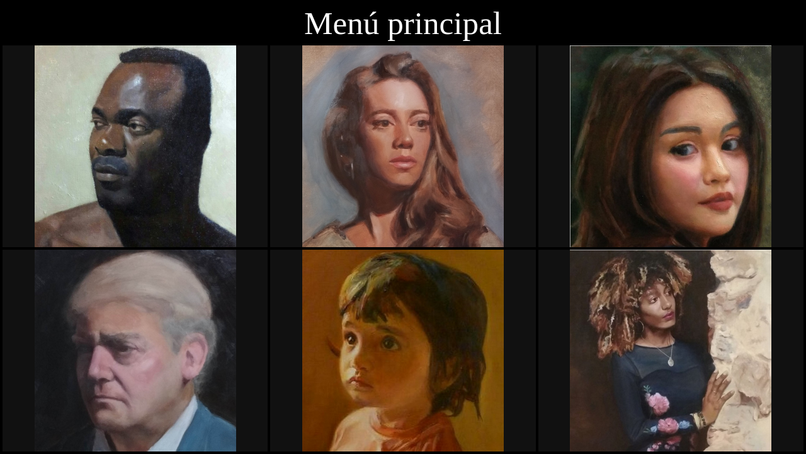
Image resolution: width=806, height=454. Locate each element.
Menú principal (403, 23)
